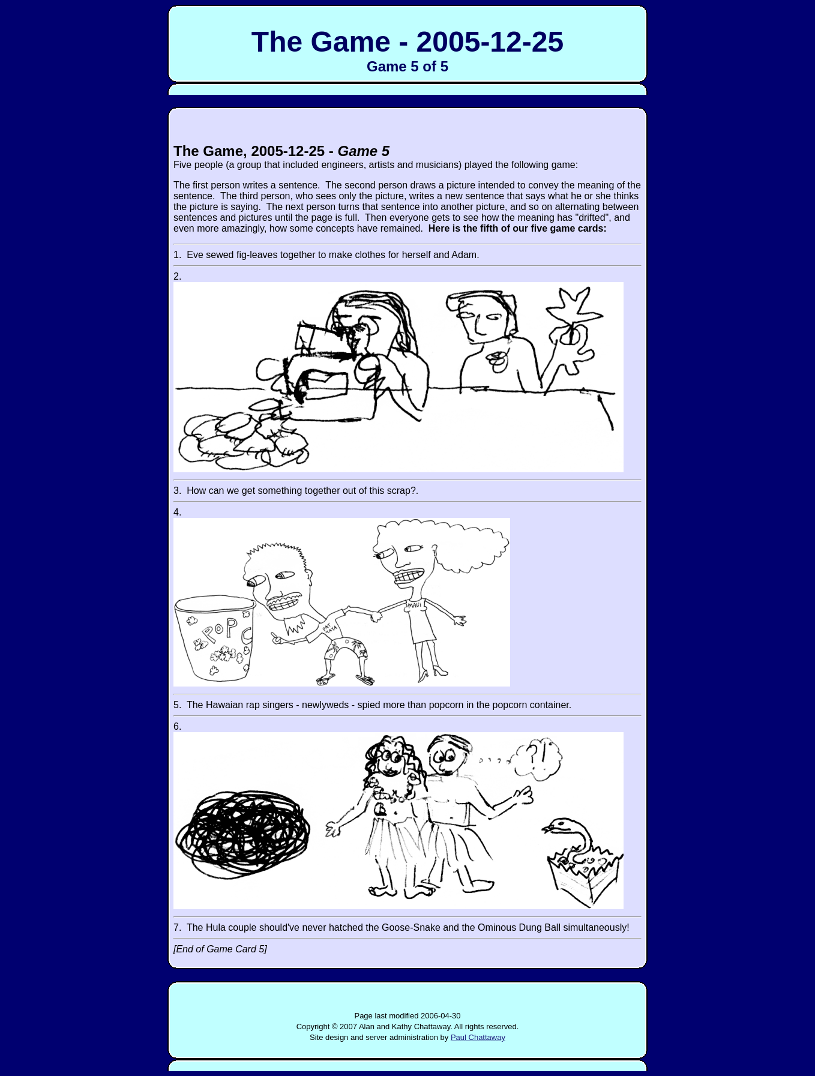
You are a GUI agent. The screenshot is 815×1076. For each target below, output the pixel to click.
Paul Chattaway (478, 1037)
